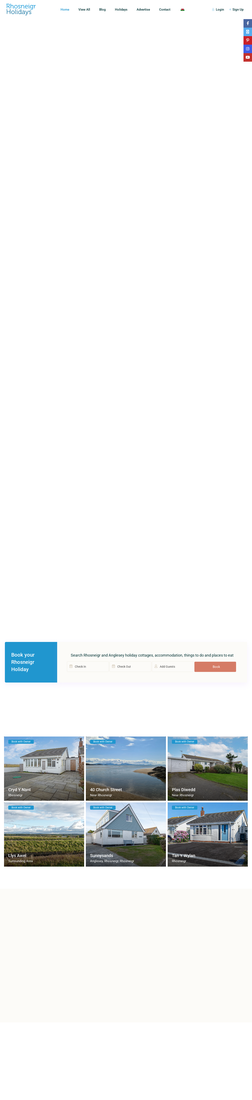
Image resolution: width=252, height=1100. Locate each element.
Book (216, 667)
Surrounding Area (20, 861)
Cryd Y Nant (19, 789)
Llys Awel (17, 855)
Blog (102, 9)
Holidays (121, 9)
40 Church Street (106, 789)
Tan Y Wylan (183, 855)
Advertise (143, 9)
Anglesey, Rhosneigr (104, 861)
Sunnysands (101, 855)
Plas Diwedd (183, 789)
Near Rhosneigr (101, 795)
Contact (164, 9)
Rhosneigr (15, 795)
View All (84, 9)
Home (65, 9)
